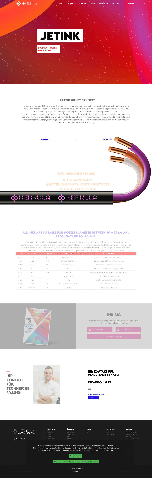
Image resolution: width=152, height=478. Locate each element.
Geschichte (70, 434)
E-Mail (93, 398)
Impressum (76, 471)
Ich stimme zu (75, 456)
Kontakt (115, 4)
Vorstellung (70, 432)
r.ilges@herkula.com (96, 395)
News (93, 4)
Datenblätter (110, 434)
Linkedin (22, 439)
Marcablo (50, 432)
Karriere (69, 438)
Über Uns (82, 4)
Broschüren (109, 432)
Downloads (103, 4)
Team (68, 436)
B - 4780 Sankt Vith (131, 434)
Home (61, 4)
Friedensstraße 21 (131, 432)
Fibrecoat (50, 434)
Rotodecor (51, 438)
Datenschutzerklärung (55, 450)
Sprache (131, 4)
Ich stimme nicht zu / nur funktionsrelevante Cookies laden (76, 462)
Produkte (71, 4)
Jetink (49, 436)
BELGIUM (129, 436)
